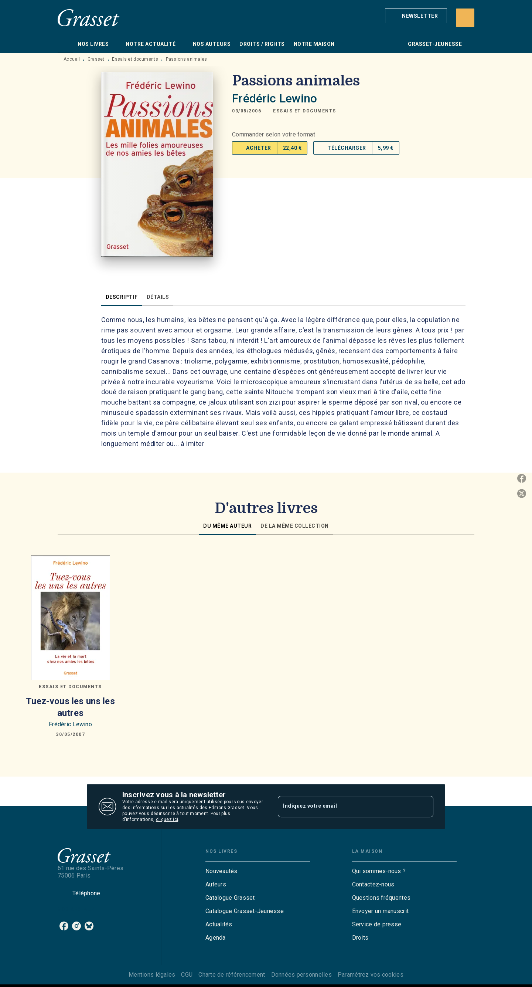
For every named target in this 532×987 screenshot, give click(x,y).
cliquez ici (167, 819)
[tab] (65, 44)
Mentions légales (152, 974)
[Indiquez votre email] (346, 806)
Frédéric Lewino (274, 98)
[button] (416, 16)
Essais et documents (135, 59)
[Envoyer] (424, 806)
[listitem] (64, 926)
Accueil (72, 59)
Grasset (96, 59)
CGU (186, 974)
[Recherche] (465, 18)
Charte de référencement (231, 974)
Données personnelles (301, 974)
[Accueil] (89, 17)
